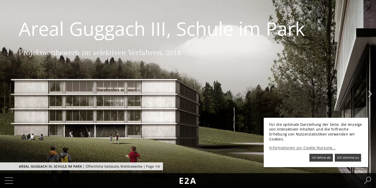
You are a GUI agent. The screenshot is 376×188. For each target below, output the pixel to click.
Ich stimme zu (348, 157)
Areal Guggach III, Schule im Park (50, 166)
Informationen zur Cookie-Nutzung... (302, 147)
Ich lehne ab (321, 157)
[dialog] (316, 142)
